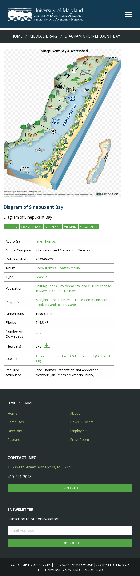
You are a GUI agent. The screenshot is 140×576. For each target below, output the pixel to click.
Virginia (70, 227)
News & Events (82, 422)
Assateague (89, 227)
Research (15, 439)
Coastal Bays (31, 227)
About (75, 413)
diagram (11, 227)
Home (17, 36)
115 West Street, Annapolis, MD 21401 (41, 467)
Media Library (44, 36)
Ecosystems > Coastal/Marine (58, 268)
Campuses (16, 422)
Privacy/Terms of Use (73, 564)
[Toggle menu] (128, 14)
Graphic (41, 277)
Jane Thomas (46, 241)
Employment (80, 431)
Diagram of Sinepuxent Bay (92, 36)
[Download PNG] (47, 347)
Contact (70, 488)
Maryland (53, 227)
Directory (15, 431)
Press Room (79, 439)
